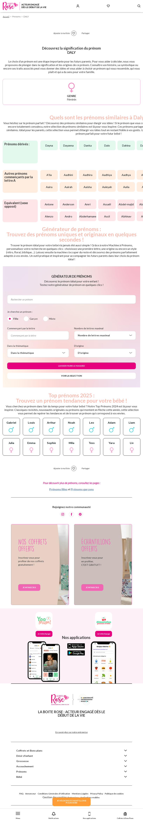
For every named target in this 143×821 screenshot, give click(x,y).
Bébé (19, 776)
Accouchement (25, 766)
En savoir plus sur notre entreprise (71, 732)
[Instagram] (62, 514)
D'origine (79, 345)
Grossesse (22, 761)
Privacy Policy (96, 793)
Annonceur (30, 793)
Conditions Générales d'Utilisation (54, 793)
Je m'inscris (29, 587)
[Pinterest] (80, 514)
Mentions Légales (80, 793)
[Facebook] (71, 514)
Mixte (52, 318)
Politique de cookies (114, 793)
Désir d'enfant (24, 755)
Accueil (6, 16)
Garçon (34, 318)
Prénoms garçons (82, 489)
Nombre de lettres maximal (88, 328)
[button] (18, 815)
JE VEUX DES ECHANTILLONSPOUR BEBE (71, 801)
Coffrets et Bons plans (29, 750)
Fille (15, 318)
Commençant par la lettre (21, 328)
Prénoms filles (58, 489)
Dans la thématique (17, 345)
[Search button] (139, 6)
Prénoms (21, 771)
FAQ (21, 793)
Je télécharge (44, 633)
